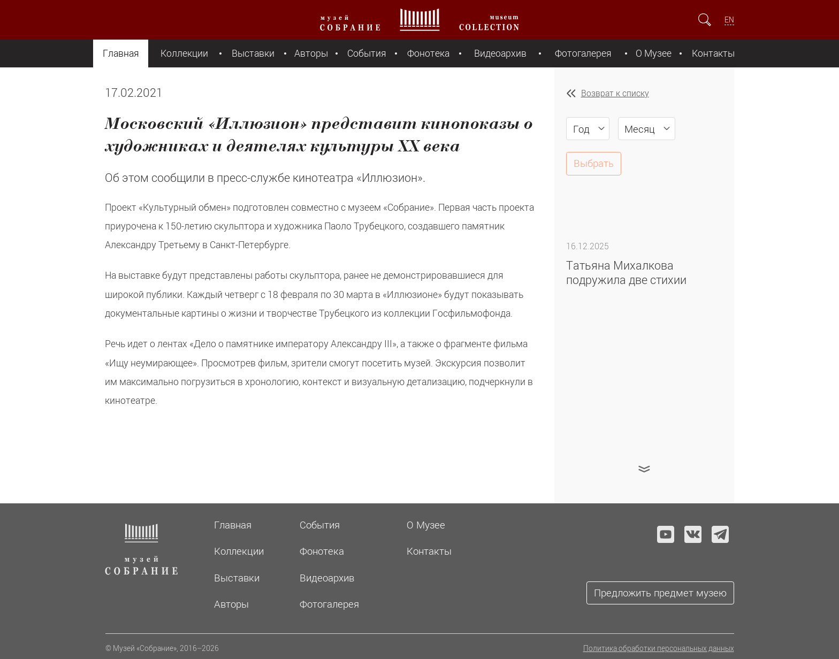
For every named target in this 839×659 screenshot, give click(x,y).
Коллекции (184, 53)
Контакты (713, 53)
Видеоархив (500, 53)
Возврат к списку (615, 93)
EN (729, 19)
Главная (121, 53)
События (366, 53)
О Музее (654, 53)
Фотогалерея (583, 53)
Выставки (253, 53)
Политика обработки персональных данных (658, 648)
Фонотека (428, 53)
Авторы (311, 53)
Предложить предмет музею (660, 592)
